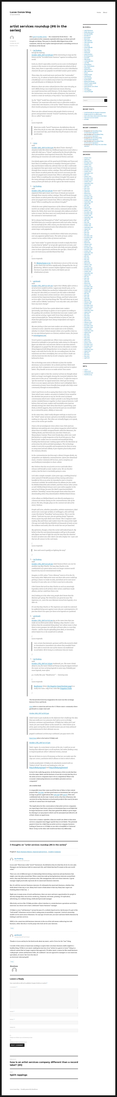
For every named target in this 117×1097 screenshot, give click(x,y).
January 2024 (87, 161)
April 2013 (86, 241)
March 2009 (87, 320)
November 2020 (88, 180)
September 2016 (88, 217)
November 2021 (88, 169)
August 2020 (87, 185)
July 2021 (86, 175)
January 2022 (87, 166)
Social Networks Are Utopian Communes (95, 112)
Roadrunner (38, 686)
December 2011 (88, 268)
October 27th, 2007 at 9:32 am (42, 620)
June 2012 (86, 258)
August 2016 (87, 219)
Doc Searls (87, 49)
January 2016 (87, 224)
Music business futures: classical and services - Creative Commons (39, 852)
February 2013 (88, 244)
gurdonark (36, 281)
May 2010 (86, 297)
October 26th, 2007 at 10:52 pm (43, 148)
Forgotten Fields (66, 688)
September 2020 (88, 183)
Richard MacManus (89, 81)
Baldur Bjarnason (88, 32)
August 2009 (87, 312)
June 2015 (86, 232)
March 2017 (87, 207)
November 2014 (88, 237)
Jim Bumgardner (88, 56)
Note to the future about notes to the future (95, 116)
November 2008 (88, 327)
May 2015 (86, 234)
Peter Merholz (88, 78)
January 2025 (87, 158)
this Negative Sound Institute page (59, 686)
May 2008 (87, 337)
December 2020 (88, 178)
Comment (13, 987)
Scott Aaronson (88, 85)
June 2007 (87, 354)
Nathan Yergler (88, 74)
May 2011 (86, 280)
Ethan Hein (87, 51)
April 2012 (86, 261)
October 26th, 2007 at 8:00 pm (42, 55)
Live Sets (41, 792)
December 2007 (88, 344)
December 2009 (88, 305)
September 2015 (88, 227)
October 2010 (87, 290)
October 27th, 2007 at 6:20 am (42, 564)
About (105, 12)
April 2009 (87, 319)
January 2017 (87, 210)
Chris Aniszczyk (88, 42)
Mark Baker (87, 68)
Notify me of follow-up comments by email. (21, 1037)
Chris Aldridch (88, 40)
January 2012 (87, 266)
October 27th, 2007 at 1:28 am (42, 191)
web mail (57, 794)
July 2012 (86, 256)
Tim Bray (86, 88)
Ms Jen (86, 73)
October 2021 (87, 171)
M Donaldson (87, 64)
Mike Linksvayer (88, 71)
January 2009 (87, 324)
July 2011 (86, 276)
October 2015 (87, 225)
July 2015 (86, 230)
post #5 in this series (40, 37)
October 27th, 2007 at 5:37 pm (39, 743)
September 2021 (88, 173)
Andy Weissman (88, 30)
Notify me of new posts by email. (18, 1042)
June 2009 (87, 315)
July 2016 (86, 220)
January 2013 (87, 246)
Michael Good (87, 69)
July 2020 (86, 186)
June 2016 (86, 222)
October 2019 (87, 200)
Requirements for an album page (93, 114)
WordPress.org (88, 374)
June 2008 (87, 336)
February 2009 (88, 322)
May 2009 (87, 317)
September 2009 (88, 310)
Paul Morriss (87, 76)
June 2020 (87, 188)
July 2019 (86, 205)
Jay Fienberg (37, 50)
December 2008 (88, 325)
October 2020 (87, 181)
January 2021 (87, 176)
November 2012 (88, 249)
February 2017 (88, 208)
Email (12, 1019)
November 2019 (88, 198)
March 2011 (87, 283)
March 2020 (87, 193)
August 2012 (87, 254)
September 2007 (88, 349)
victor (35, 143)
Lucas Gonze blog (20, 12)
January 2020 (87, 195)
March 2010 (87, 300)
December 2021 (88, 168)
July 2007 (86, 353)
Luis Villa (86, 62)
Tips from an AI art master (91, 117)
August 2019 (87, 203)
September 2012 (88, 253)
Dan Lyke (86, 44)
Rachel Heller (87, 79)
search (65, 794)
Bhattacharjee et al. (44, 263)
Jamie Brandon (88, 54)
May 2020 (87, 190)
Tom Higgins (87, 90)
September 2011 (88, 273)
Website (12, 1027)
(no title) (86, 119)
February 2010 (88, 302)
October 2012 (87, 251)
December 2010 (88, 286)
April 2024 (87, 159)
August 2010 (87, 292)
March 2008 (87, 341)
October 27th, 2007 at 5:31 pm (42, 664)
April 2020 (87, 191)
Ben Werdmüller (88, 34)
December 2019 (88, 197)
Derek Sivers (33, 738)
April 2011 (86, 281)
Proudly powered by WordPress (29, 1089)
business (12, 45)
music (16, 45)
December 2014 (88, 236)
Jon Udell (86, 57)
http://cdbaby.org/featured (58, 768)
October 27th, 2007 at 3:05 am (42, 286)
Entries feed (87, 371)
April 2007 (87, 358)
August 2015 (87, 229)
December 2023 (88, 163)
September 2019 (88, 202)
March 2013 (87, 242)
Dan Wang (87, 46)
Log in (86, 369)
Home (99, 12)
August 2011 (87, 275)
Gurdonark (87, 52)
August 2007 (87, 351)
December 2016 (88, 212)
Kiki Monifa (87, 59)
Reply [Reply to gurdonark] (12, 961)
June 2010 (86, 295)
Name (12, 1011)
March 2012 (87, 263)
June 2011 (86, 278)
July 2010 (86, 293)
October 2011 (87, 271)
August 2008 (87, 332)
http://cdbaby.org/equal (37, 768)
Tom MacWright (88, 91)
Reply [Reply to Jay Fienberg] (12, 928)
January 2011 (87, 285)
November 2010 (88, 288)
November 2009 (88, 307)
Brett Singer (87, 37)
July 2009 (86, 314)
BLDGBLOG (87, 35)
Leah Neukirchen (88, 61)
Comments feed (88, 373)
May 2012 (86, 259)
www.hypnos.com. (39, 335)
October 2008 (87, 329)
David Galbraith (88, 47)
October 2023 (87, 164)
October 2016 (87, 215)
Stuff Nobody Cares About (91, 86)
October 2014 (87, 239)
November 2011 (88, 269)
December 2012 (88, 247)
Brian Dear (87, 39)
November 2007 (88, 346)
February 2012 (88, 264)
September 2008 (88, 331)
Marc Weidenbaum (89, 66)
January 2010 (87, 303)
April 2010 (86, 298)
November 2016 (88, 214)
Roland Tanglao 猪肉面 (90, 83)
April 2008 (87, 339)
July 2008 (86, 334)
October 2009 (87, 308)
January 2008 (87, 342)
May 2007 (86, 356)
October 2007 (87, 347)
